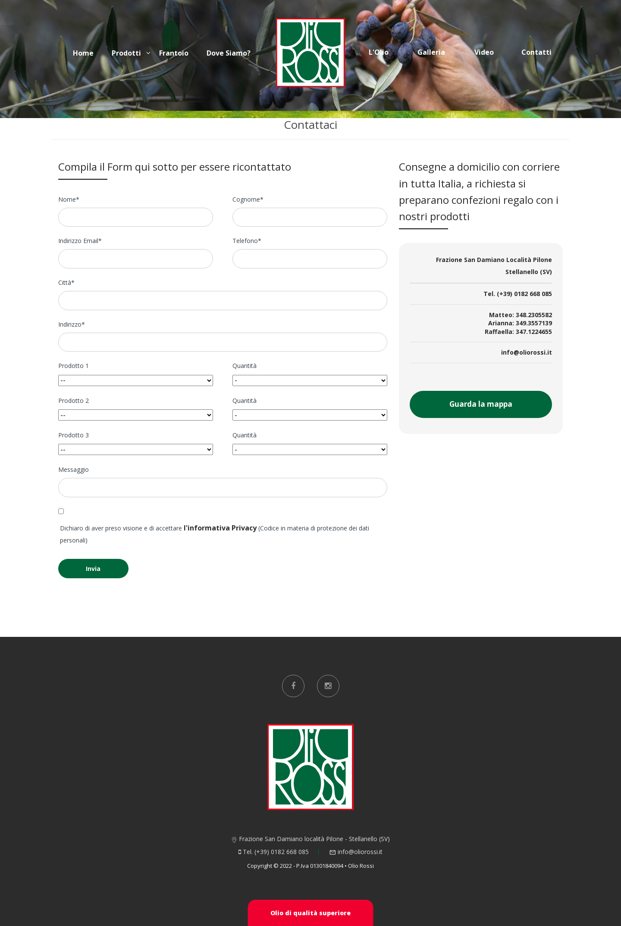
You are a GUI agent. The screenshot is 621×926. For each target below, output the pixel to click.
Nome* (68, 199)
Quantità (244, 366)
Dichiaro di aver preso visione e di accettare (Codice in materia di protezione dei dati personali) (214, 533)
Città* (66, 282)
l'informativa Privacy (220, 528)
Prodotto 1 (73, 366)
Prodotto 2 (73, 400)
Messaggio (73, 469)
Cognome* (247, 199)
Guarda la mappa (480, 404)
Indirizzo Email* (80, 241)
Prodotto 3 (73, 435)
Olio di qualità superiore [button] (310, 913)
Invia (93, 568)
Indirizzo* (71, 324)
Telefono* (246, 241)
